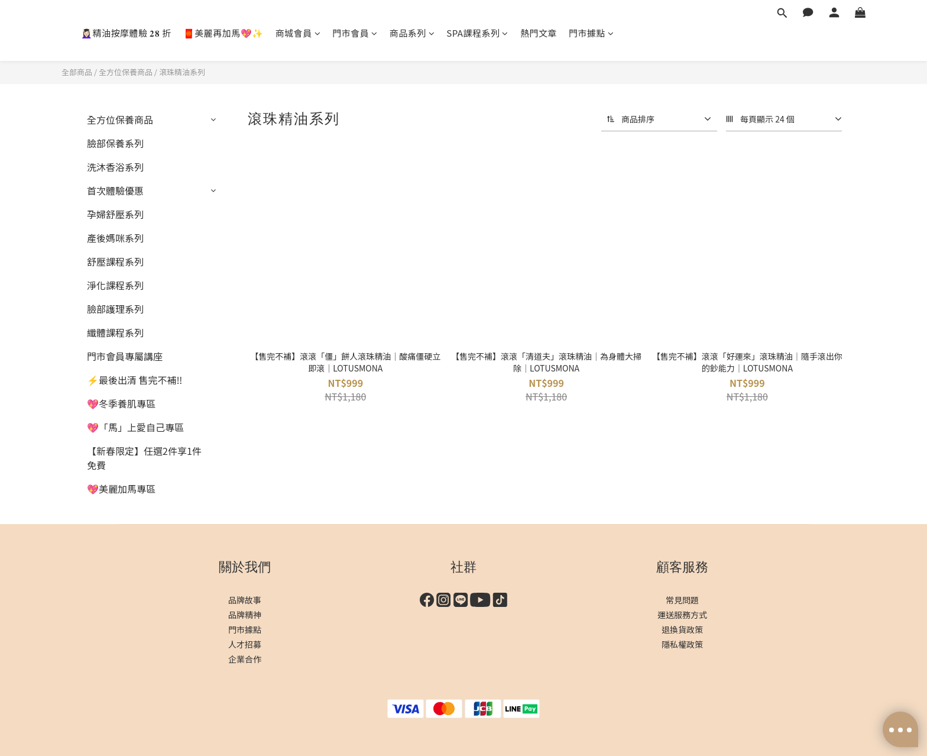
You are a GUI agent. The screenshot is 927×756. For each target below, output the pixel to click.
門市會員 (355, 33)
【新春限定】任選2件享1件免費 (144, 458)
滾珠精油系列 (182, 71)
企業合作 (244, 659)
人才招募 (244, 644)
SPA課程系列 (477, 33)
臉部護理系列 (115, 309)
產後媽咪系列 (115, 238)
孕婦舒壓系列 (115, 214)
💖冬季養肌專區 (121, 403)
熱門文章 (538, 33)
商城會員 (298, 33)
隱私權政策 (682, 644)
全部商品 (76, 71)
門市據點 (591, 33)
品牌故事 (244, 600)
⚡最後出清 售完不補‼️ (134, 380)
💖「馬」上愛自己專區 (135, 427)
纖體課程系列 (115, 332)
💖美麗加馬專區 (121, 489)
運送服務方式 (682, 615)
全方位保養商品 (126, 71)
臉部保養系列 (115, 143)
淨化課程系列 (115, 285)
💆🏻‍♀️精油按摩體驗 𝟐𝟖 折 (126, 33)
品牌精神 (244, 615)
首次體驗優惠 (115, 190)
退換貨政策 (682, 629)
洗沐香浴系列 (115, 167)
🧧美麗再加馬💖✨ (223, 33)
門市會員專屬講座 (125, 356)
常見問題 (682, 600)
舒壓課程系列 (115, 261)
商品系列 (412, 33)
